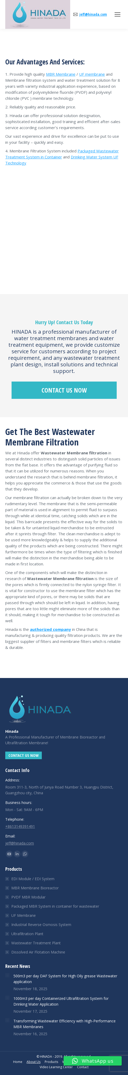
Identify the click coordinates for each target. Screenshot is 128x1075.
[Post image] (7, 975)
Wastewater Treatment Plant (36, 942)
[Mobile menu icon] (117, 14)
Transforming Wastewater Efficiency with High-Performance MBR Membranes (64, 1023)
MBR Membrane (60, 74)
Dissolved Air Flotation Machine (38, 952)
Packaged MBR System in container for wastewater (55, 906)
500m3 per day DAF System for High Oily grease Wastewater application (65, 978)
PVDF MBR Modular (28, 897)
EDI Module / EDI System (32, 878)
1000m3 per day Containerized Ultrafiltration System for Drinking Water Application (61, 1001)
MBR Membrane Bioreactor (35, 887)
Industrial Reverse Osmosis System (41, 924)
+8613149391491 (20, 826)
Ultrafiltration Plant (27, 933)
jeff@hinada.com (93, 14)
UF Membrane (23, 915)
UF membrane (92, 74)
